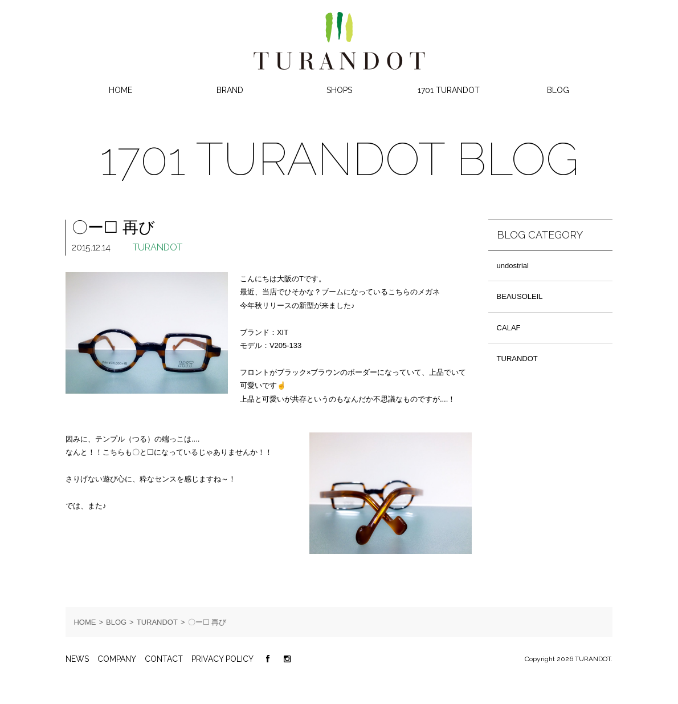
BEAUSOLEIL (520, 296)
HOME (120, 90)
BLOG (558, 90)
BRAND (230, 90)
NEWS (77, 658)
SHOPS (339, 90)
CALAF (509, 327)
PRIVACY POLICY (222, 658)
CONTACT (164, 658)
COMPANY (116, 658)
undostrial (513, 265)
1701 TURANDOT (449, 90)
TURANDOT (157, 247)
